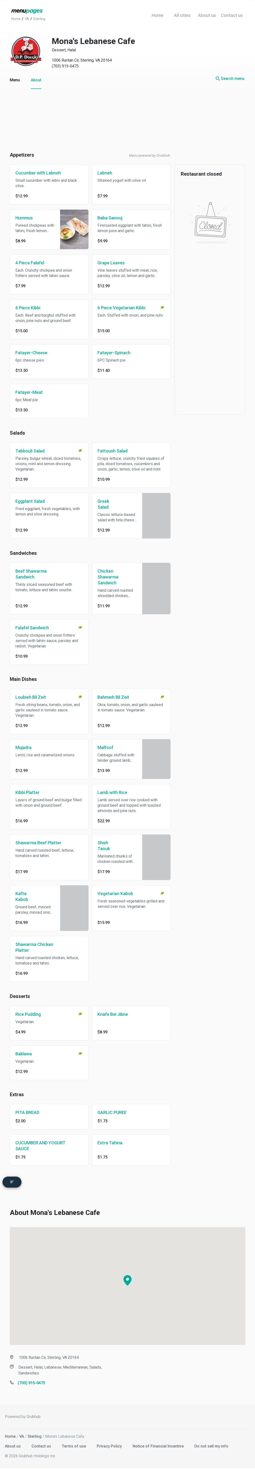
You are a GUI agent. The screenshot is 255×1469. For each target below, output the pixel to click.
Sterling (35, 1434)
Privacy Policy (110, 1444)
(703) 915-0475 (65, 66)
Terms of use (74, 1444)
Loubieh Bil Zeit (30, 697)
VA (21, 1434)
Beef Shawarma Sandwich (31, 573)
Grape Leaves (111, 262)
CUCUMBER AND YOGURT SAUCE (40, 1145)
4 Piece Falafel (29, 262)
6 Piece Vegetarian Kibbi (121, 307)
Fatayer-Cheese (31, 352)
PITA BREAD (27, 1112)
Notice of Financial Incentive (159, 1444)
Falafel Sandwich (32, 627)
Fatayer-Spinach (113, 352)
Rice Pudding (28, 1014)
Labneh (104, 172)
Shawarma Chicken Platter (34, 947)
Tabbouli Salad (29, 450)
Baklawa (23, 1053)
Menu (15, 80)
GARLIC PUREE (112, 1112)
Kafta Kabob (21, 896)
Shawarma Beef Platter (38, 842)
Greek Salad (103, 504)
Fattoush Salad (112, 450)
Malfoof (105, 747)
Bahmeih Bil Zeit (113, 697)
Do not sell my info (211, 1444)
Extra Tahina (109, 1142)
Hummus (24, 217)
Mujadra (23, 747)
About (36, 80)
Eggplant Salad (30, 501)
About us (13, 1444)
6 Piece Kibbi (27, 307)
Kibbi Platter (27, 792)
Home (10, 1434)
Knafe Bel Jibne (112, 1014)
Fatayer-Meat (29, 392)
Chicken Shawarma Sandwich (107, 576)
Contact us (42, 1444)
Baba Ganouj (109, 217)
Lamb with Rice (112, 792)
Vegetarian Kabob (115, 893)
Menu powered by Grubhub (149, 155)
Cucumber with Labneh (38, 172)
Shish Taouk (103, 845)
